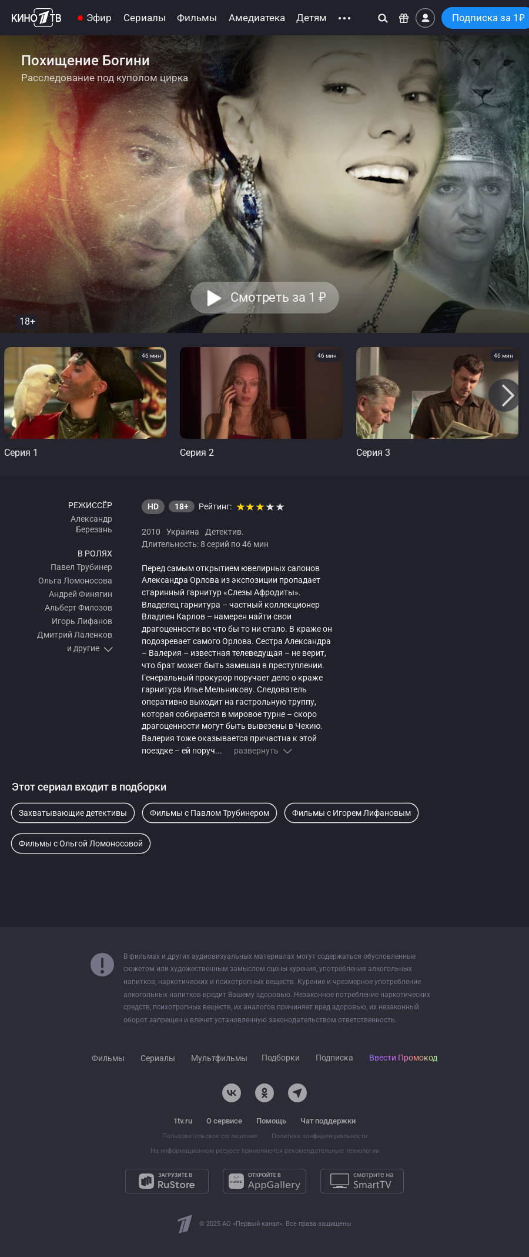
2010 (151, 531)
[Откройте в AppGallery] (264, 1181)
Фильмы (197, 18)
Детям (311, 18)
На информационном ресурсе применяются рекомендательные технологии (264, 1151)
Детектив (223, 531)
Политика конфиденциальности (319, 1136)
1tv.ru (182, 1120)
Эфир (99, 18)
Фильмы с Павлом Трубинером (209, 813)
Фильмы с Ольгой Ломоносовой (81, 843)
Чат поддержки (328, 1120)
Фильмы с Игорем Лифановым (351, 813)
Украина (182, 531)
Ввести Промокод (403, 1058)
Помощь (271, 1120)
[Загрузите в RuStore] (167, 1181)
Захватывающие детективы (73, 813)
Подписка (334, 1058)
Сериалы (144, 18)
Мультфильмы (219, 1058)
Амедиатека (257, 18)
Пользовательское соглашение (209, 1136)
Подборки (281, 1058)
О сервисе (224, 1120)
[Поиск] (383, 18)
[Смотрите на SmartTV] (362, 1181)
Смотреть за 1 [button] (278, 298)
